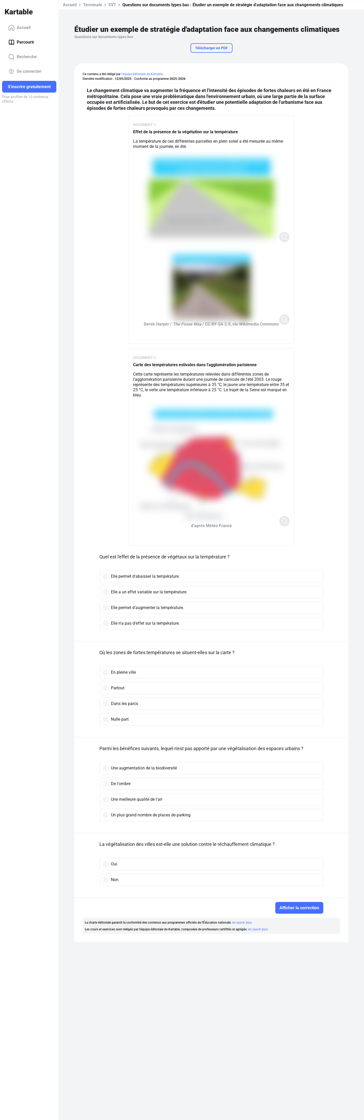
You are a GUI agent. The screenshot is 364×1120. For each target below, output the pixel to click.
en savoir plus (242, 922)
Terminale (92, 4)
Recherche (22, 57)
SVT (112, 4)
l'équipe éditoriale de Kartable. (142, 74)
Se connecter (24, 71)
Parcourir (21, 42)
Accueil (19, 28)
